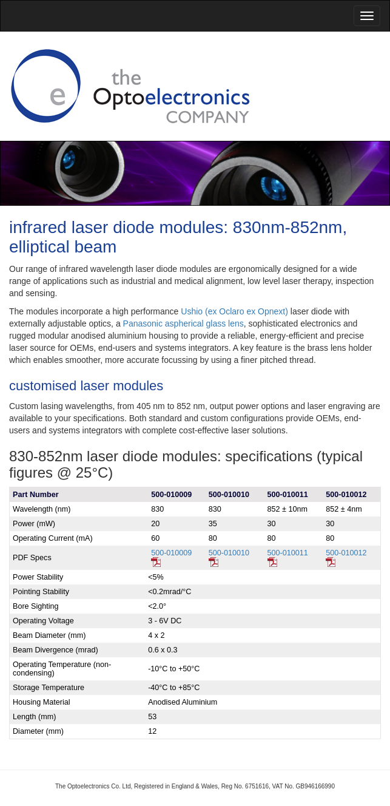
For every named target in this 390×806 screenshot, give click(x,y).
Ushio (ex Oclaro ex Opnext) (234, 311)
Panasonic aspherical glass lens (183, 323)
